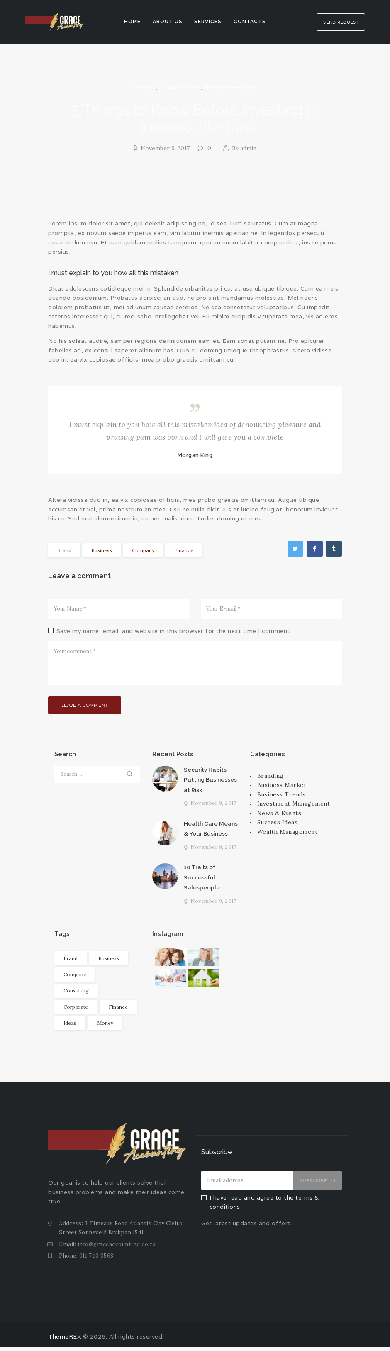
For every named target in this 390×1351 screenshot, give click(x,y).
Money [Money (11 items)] (105, 1027)
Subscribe (313, 1184)
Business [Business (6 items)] (108, 962)
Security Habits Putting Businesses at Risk (210, 781)
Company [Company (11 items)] (74, 978)
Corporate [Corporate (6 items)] (75, 1010)
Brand (64, 550)
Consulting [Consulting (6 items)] (76, 994)
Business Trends (179, 88)
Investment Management (293, 805)
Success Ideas (277, 824)
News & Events (279, 814)
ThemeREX (64, 1340)
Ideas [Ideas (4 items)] (69, 1027)
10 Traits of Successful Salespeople (202, 880)
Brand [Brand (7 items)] (70, 962)
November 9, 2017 (165, 148)
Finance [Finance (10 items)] (118, 1010)
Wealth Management (231, 88)
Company (143, 550)
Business (101, 550)
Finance (183, 550)
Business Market (282, 786)
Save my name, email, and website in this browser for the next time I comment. (174, 631)
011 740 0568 (96, 1259)
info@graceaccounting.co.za (117, 1247)
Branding (144, 88)
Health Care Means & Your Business (211, 831)
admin (243, 148)
